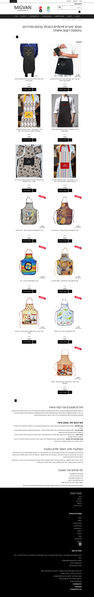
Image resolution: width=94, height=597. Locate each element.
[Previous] (19, 37)
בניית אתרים (39, 595)
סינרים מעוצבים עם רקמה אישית (66, 405)
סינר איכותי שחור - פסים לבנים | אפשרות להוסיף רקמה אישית (65, 130)
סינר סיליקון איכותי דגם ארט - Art (29, 280)
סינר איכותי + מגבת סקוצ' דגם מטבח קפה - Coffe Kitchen (65, 381)
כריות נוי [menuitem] (23, 16)
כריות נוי (79, 529)
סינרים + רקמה (66, 20)
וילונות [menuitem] (77, 16)
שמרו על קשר (76, 549)
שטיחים (79, 532)
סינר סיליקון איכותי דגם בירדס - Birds (65, 330)
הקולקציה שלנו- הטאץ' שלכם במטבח (63, 447)
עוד (15, 16)
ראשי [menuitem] (80, 1)
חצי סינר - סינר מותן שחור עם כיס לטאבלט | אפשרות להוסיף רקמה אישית (65, 79)
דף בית (80, 20)
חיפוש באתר (78, 4)
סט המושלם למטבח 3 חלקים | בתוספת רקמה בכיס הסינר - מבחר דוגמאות (29, 180)
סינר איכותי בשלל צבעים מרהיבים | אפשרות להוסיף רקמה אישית (29, 79)
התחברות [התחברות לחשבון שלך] (13, 1)
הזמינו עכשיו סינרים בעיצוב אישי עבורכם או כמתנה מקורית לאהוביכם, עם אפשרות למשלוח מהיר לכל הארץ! (53, 484)
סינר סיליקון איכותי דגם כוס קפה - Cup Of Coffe (65, 280)
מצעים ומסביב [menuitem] (46, 16)
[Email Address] (80, 543)
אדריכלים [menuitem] (79, 499)
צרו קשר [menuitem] (69, 1)
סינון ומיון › (78, 42)
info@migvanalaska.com (70, 559)
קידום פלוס (44, 595)
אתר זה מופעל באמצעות (47, 595)
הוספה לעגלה (63, 89)
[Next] (15, 37)
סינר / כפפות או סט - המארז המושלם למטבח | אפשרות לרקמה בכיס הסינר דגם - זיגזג (65, 180)
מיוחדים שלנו (78, 537)
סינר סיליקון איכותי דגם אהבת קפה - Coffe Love (28, 229)
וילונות (80, 516)
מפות (80, 534)
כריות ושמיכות (78, 527)
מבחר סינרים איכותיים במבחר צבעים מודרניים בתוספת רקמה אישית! (52, 28)
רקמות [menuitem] (69, 16)
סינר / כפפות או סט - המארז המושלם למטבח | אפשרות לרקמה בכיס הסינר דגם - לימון (29, 130)
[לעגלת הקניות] (79, 12)
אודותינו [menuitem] (75, 1)
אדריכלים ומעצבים (76, 587)
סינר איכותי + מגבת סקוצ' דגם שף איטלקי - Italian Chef (29, 331)
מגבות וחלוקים (78, 521)
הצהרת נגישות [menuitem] (78, 504)
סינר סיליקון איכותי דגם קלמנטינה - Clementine (65, 229)
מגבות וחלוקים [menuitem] (59, 16)
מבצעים (79, 540)
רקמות (74, 20)
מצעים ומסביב (77, 524)
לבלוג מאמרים (77, 582)
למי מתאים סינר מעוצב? (70, 468)
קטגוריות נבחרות (75, 512)
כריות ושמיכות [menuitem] (34, 16)
